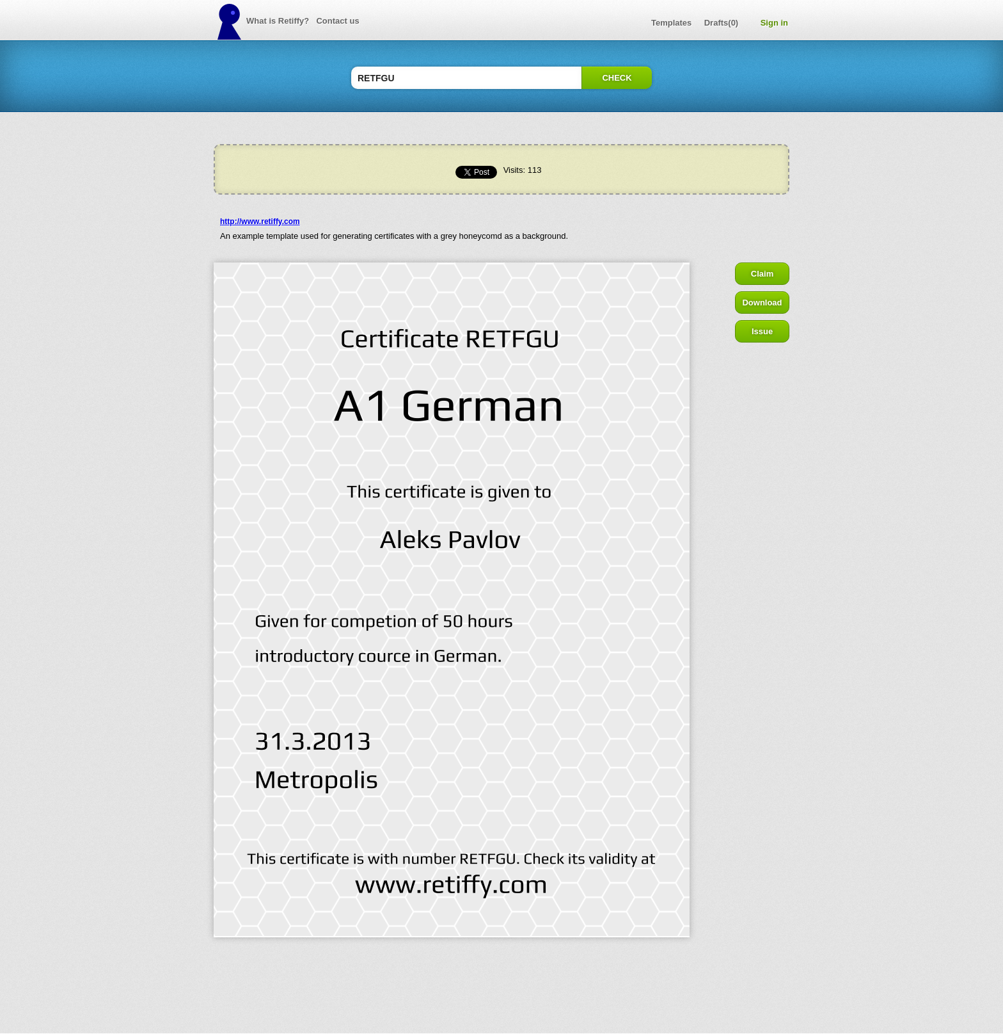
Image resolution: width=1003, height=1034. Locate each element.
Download (762, 302)
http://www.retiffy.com (260, 221)
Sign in (774, 23)
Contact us (337, 21)
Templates (671, 23)
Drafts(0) (721, 23)
